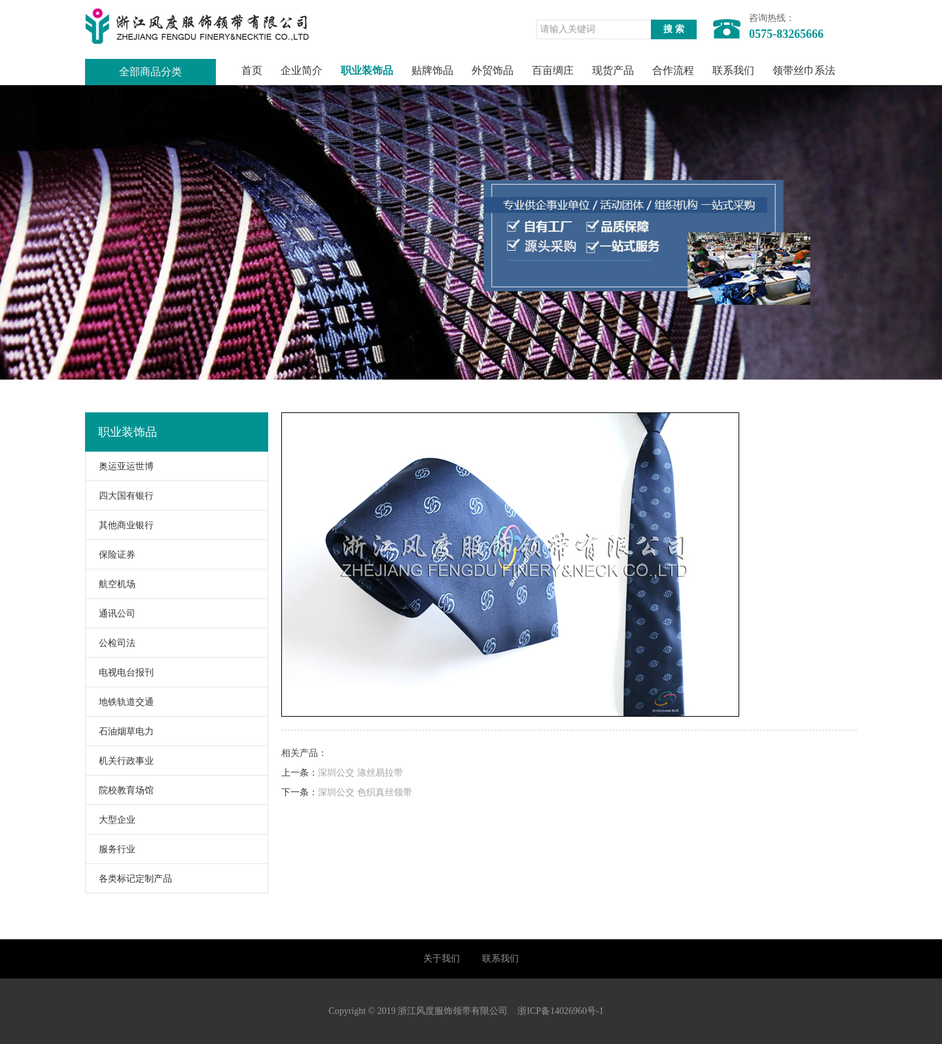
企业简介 (302, 70)
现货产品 (613, 70)
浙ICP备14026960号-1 (560, 1011)
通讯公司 (110, 613)
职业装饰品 (367, 70)
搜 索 (673, 29)
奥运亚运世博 (120, 466)
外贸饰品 (493, 70)
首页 (251, 70)
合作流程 (673, 70)
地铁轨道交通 (120, 702)
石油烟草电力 (120, 731)
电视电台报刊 (120, 672)
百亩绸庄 (553, 70)
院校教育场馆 (120, 790)
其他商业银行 (120, 525)
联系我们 (733, 70)
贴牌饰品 (432, 70)
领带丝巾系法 (804, 70)
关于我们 (441, 958)
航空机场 (110, 584)
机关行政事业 (120, 761)
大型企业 (110, 820)
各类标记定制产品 (129, 878)
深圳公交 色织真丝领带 (365, 792)
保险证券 (110, 554)
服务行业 (110, 849)
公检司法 (110, 643)
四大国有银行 (120, 496)
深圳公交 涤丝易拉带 (360, 773)
